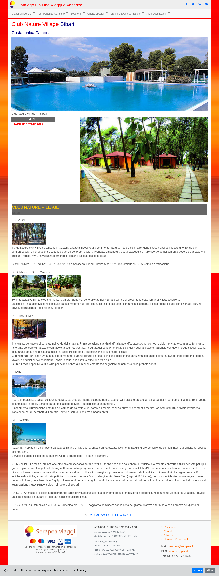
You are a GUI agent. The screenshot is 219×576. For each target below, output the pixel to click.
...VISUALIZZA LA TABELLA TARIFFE (110, 515)
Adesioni (169, 535)
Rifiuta (209, 570)
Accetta (198, 570)
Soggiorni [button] (76, 13)
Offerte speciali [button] (96, 13)
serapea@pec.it (178, 551)
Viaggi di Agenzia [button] (22, 13)
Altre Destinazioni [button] (157, 13)
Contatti (168, 531)
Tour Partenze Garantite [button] (51, 13)
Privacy (81, 570)
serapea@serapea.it (180, 546)
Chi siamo (170, 527)
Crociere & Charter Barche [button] (125, 13)
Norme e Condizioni (176, 539)
